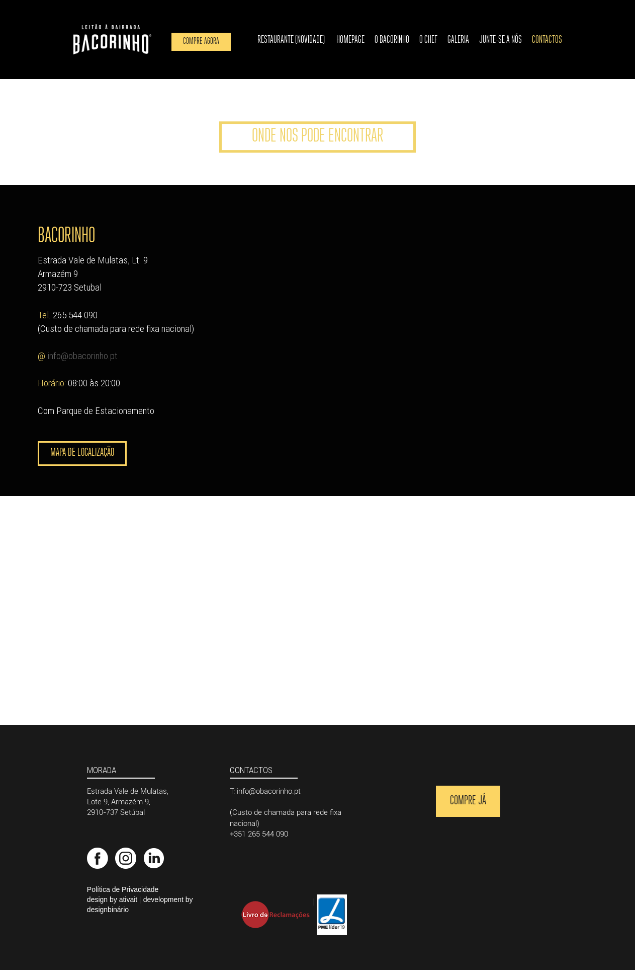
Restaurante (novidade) (291, 40)
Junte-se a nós (500, 40)
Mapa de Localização (82, 453)
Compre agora (201, 41)
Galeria (458, 40)
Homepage (350, 40)
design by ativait (112, 899)
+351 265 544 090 (259, 834)
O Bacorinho (392, 40)
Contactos (547, 40)
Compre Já (468, 801)
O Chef (428, 40)
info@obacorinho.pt (82, 356)
